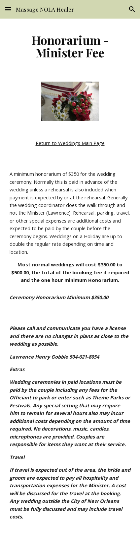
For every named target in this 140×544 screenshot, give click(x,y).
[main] (70, 46)
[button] (8, 9)
